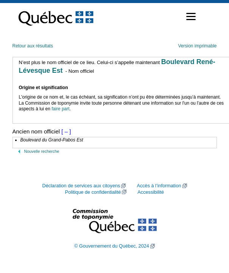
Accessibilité (150, 192)
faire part (60, 108)
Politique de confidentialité (93, 192)
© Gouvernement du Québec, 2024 (111, 246)
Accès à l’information (159, 185)
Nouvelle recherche (41, 151)
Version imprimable (197, 46)
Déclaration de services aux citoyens (81, 185)
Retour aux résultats (32, 46)
